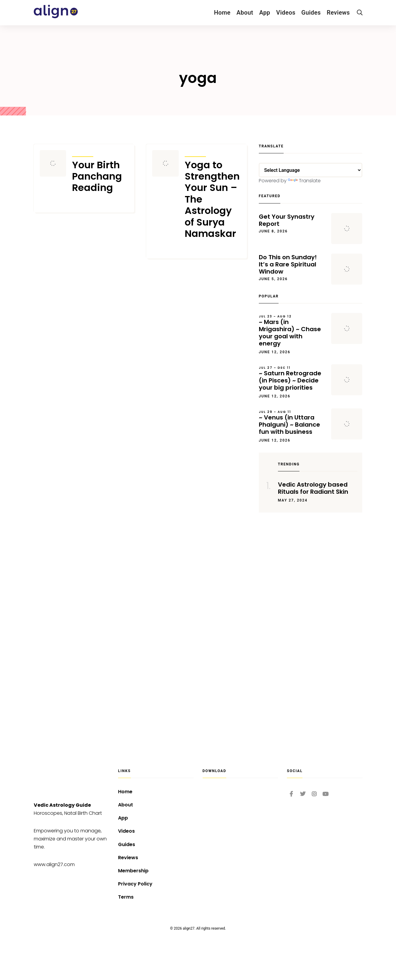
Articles (82, 153)
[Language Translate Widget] (311, 170)
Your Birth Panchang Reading (97, 176)
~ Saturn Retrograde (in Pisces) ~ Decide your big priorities (292, 378)
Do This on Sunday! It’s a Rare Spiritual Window (288, 264)
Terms (126, 897)
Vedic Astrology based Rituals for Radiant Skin (313, 488)
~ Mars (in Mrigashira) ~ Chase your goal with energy (292, 331)
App (264, 12)
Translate (304, 180)
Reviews (338, 12)
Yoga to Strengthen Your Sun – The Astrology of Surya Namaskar (212, 199)
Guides (311, 12)
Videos (285, 12)
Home (222, 12)
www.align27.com (54, 864)
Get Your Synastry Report (286, 220)
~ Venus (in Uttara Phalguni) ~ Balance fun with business (292, 422)
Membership (133, 870)
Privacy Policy (135, 883)
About (244, 12)
